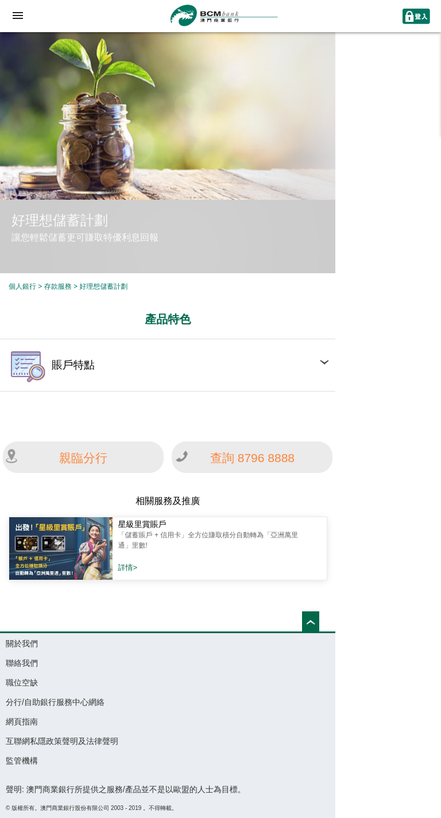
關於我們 (22, 643)
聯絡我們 (22, 663)
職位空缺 (22, 682)
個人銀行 (22, 286)
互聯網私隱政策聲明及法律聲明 (62, 741)
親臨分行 (83, 457)
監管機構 (22, 760)
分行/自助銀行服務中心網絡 (55, 702)
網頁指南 (22, 721)
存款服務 (58, 286)
